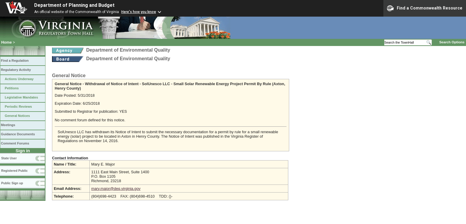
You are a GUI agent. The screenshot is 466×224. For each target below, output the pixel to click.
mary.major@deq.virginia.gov (116, 188)
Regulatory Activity (16, 70)
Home (6, 42)
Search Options (452, 42)
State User (9, 158)
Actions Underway (19, 79)
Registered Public (14, 170)
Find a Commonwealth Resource (424, 8)
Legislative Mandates (21, 97)
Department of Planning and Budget (74, 5)
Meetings (8, 125)
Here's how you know (138, 12)
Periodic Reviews (18, 106)
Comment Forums (15, 143)
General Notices (17, 115)
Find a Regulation (15, 60)
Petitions (12, 88)
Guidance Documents (18, 134)
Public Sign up (12, 183)
